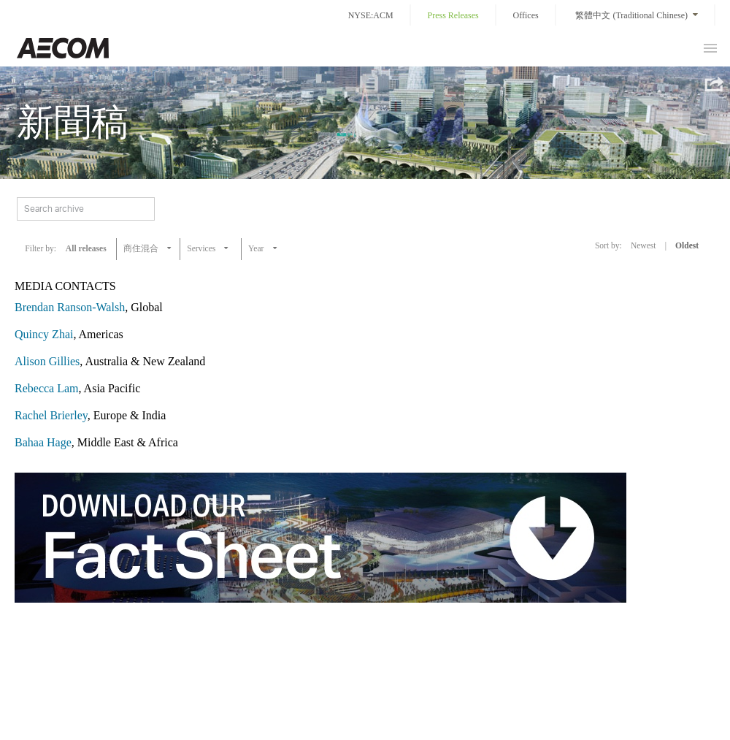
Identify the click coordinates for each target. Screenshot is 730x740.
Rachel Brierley (51, 415)
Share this (713, 84)
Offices (526, 15)
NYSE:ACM (370, 15)
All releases (86, 248)
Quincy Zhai (44, 334)
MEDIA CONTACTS (65, 286)
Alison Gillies (47, 361)
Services (201, 248)
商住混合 (140, 248)
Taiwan (63, 47)
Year (257, 248)
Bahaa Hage (43, 442)
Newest (643, 245)
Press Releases (452, 15)
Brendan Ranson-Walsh (70, 307)
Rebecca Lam (47, 388)
